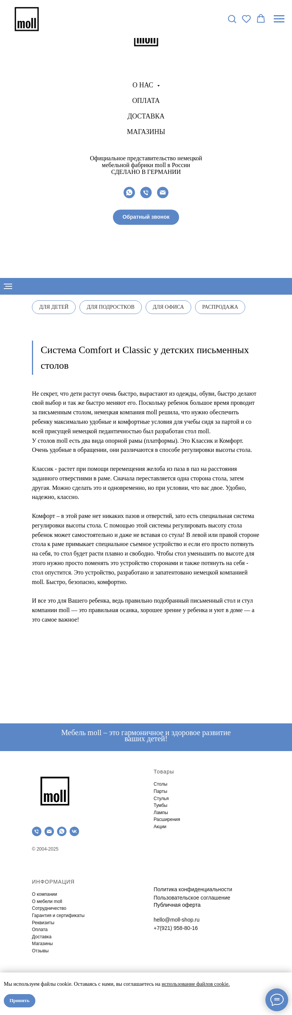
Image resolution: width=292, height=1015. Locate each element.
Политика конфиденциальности (193, 889)
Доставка (146, 116)
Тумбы (160, 805)
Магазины (146, 132)
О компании (44, 894)
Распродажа (220, 307)
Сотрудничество (49, 908)
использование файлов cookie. (196, 984)
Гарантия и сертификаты (58, 915)
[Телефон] (146, 192)
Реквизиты (43, 922)
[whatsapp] (129, 192)
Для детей (53, 307)
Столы (160, 784)
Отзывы (40, 950)
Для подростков (111, 307)
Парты (160, 791)
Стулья (161, 798)
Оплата (146, 100)
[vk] (74, 831)
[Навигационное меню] (279, 19)
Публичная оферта (177, 905)
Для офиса (168, 307)
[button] (146, 217)
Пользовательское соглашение (192, 898)
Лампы (161, 812)
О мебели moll (47, 901)
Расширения (167, 819)
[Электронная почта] (162, 192)
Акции (160, 826)
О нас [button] (143, 85)
